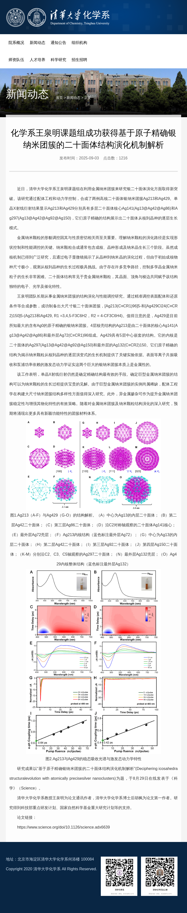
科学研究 (58, 60)
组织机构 (79, 43)
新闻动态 (37, 43)
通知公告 (58, 43)
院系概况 (16, 43)
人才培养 (37, 60)
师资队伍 (16, 60)
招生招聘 (79, 60)
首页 (59, 98)
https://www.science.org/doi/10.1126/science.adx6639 (63, 827)
